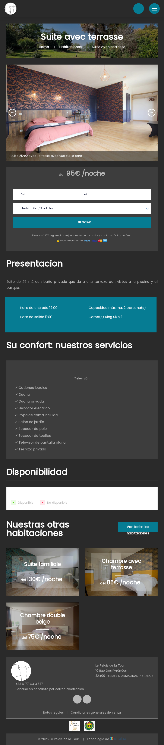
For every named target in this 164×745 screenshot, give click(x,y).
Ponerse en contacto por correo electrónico (47, 689)
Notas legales (53, 712)
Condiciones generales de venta (96, 712)
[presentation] (12, 113)
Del (23, 194)
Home (44, 46)
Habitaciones (70, 46)
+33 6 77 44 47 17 (27, 684)
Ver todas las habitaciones (138, 528)
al (85, 194)
